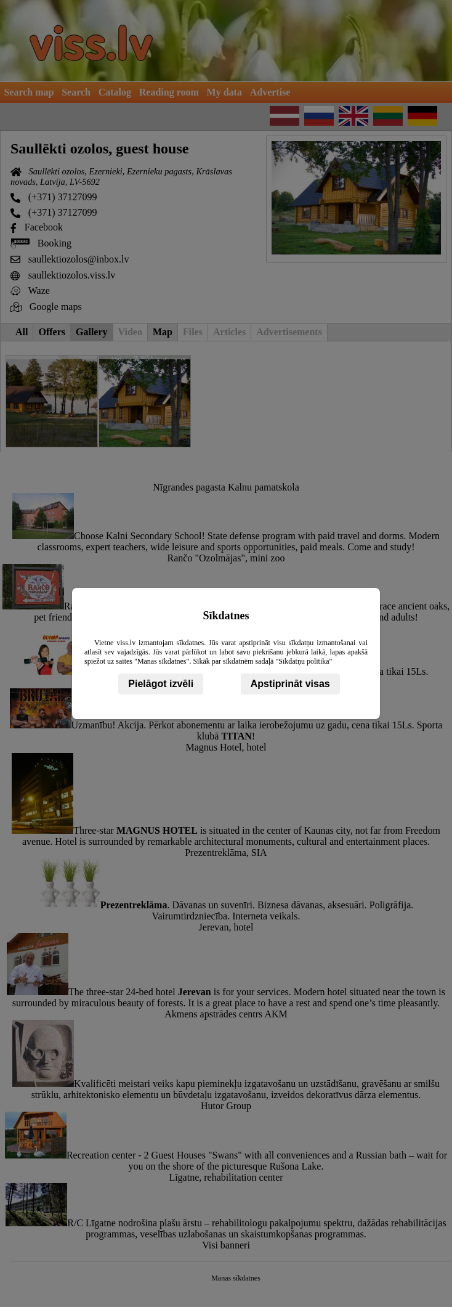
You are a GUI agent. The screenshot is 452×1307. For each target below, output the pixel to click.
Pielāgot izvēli (160, 683)
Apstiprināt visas (290, 683)
